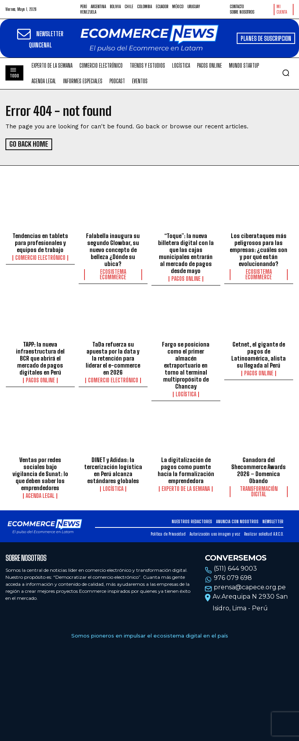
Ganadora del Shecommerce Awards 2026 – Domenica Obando (258, 469)
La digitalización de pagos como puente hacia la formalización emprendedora (186, 469)
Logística (186, 394)
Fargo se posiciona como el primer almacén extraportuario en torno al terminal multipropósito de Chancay (185, 364)
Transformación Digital (259, 490)
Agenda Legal (40, 495)
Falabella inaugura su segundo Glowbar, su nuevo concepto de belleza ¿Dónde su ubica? (113, 249)
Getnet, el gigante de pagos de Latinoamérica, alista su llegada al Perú (258, 354)
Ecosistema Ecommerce (113, 274)
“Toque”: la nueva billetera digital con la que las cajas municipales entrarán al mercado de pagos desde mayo (186, 253)
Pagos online (186, 278)
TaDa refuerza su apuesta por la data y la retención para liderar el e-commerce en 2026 (113, 357)
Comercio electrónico (40, 257)
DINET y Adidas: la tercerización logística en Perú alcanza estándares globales (113, 469)
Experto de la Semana (186, 488)
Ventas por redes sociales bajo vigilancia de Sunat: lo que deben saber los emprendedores (40, 472)
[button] (286, 73)
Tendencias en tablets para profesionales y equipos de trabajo (40, 242)
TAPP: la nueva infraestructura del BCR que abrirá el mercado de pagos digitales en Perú (40, 357)
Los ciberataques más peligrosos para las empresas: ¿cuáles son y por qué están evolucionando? (258, 249)
